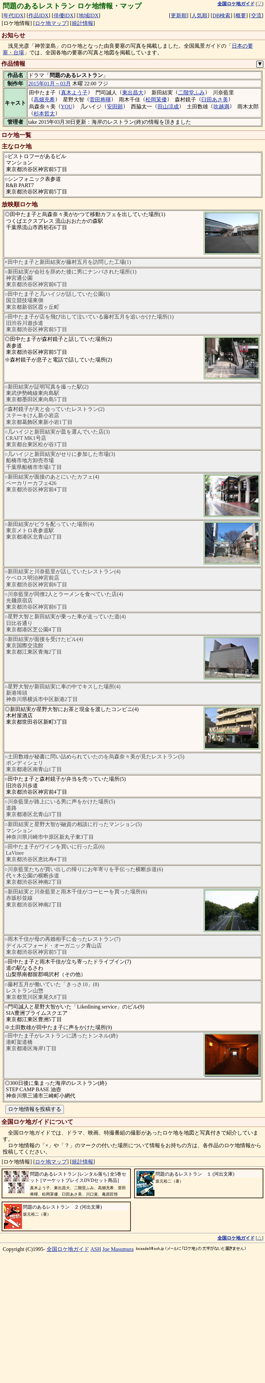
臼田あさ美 (214, 99)
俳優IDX (64, 15)
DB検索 (221, 15)
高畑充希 (44, 99)
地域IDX (89, 15)
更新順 (179, 15)
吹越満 (221, 106)
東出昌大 (132, 92)
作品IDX (38, 15)
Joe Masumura (118, 1365)
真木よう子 (74, 92)
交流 (256, 15)
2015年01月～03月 (49, 83)
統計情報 (82, 23)
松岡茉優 (156, 99)
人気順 (199, 15)
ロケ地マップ (51, 23)
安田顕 (115, 106)
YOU (67, 106)
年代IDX (13, 15)
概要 (240, 15)
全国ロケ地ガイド (68, 1365)
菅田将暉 (100, 99)
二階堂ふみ (191, 92)
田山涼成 (168, 106)
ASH (96, 1365)
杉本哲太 (44, 113)
